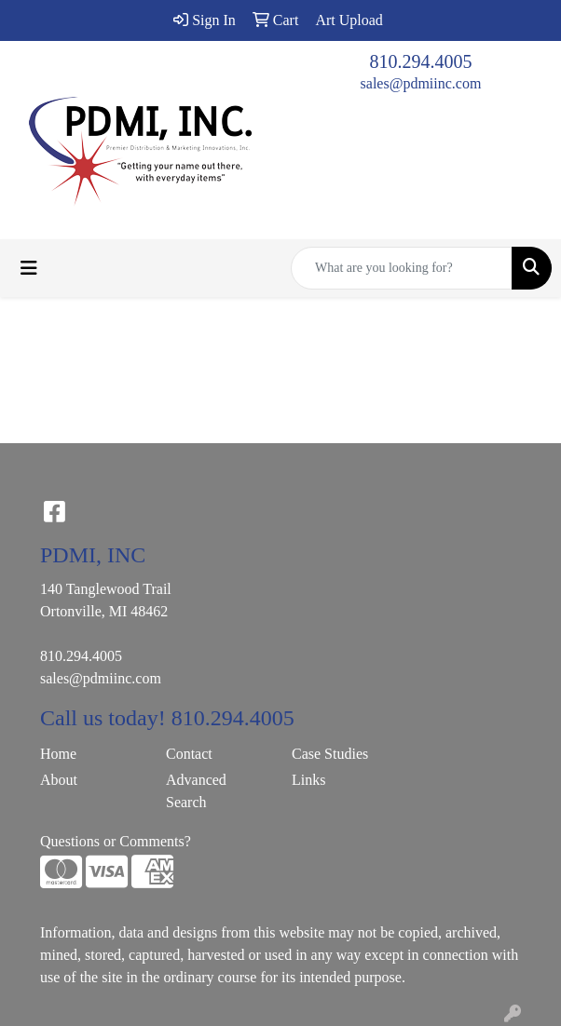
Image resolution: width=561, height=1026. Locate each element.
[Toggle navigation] (28, 268)
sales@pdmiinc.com (421, 83)
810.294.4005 (421, 61)
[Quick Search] (402, 268)
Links (308, 780)
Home (58, 754)
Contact (189, 754)
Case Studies (330, 754)
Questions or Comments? (115, 841)
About (58, 780)
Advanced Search (196, 791)
